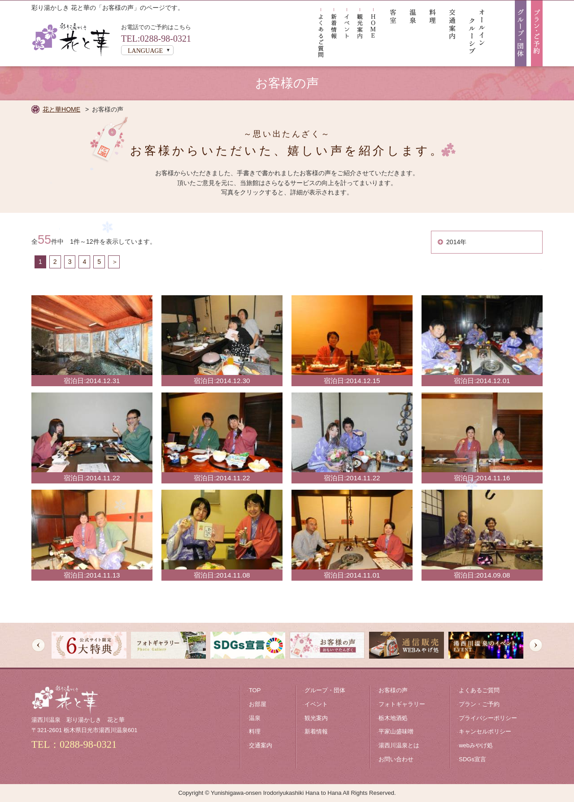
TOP (255, 690)
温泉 (255, 718)
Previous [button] (38, 645)
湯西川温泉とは (398, 745)
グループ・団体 (324, 690)
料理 (255, 731)
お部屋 (257, 704)
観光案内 (316, 718)
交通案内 (260, 745)
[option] (89, 645)
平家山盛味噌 (395, 731)
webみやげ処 (476, 745)
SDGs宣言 (472, 759)
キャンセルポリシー (485, 731)
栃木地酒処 (393, 718)
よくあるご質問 (479, 690)
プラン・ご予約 (479, 704)
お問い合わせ (395, 759)
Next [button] (536, 645)
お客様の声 (393, 690)
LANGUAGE (145, 50)
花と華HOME (61, 109)
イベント (316, 704)
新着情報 (316, 731)
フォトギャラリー (401, 704)
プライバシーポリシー (488, 718)
